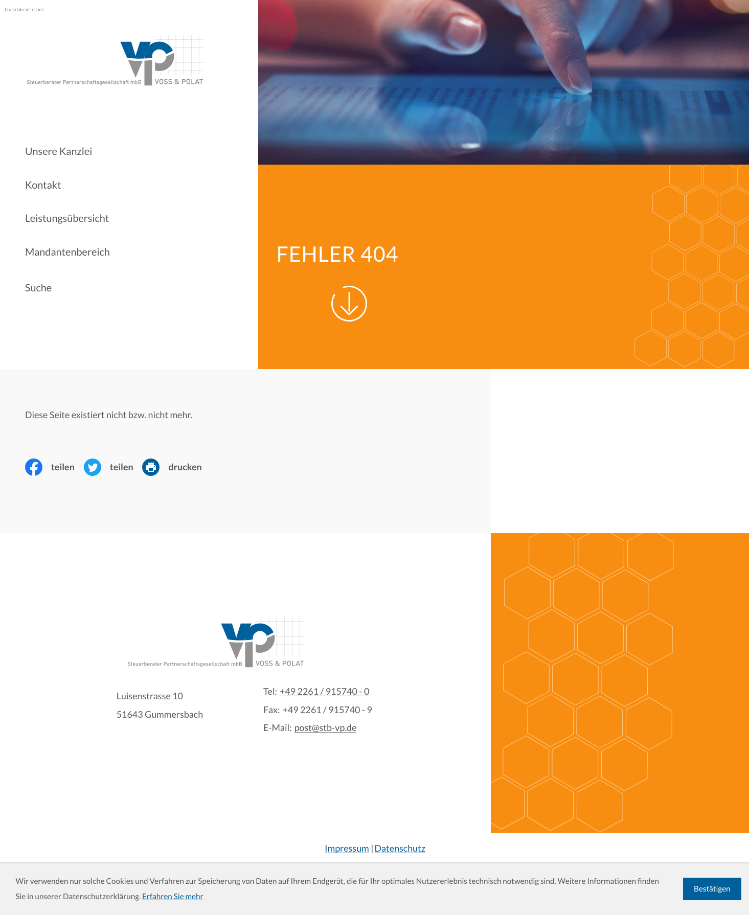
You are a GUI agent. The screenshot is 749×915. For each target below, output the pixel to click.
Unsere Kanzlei (58, 151)
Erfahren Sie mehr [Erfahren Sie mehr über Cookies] (172, 896)
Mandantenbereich (67, 252)
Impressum (347, 848)
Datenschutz (400, 848)
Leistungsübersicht (67, 218)
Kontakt (43, 185)
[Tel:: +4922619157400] (324, 691)
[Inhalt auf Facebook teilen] (54, 467)
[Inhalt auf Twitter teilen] (113, 467)
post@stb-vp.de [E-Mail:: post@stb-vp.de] (325, 728)
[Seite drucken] (176, 467)
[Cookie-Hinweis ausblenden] (712, 889)
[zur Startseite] (114, 60)
